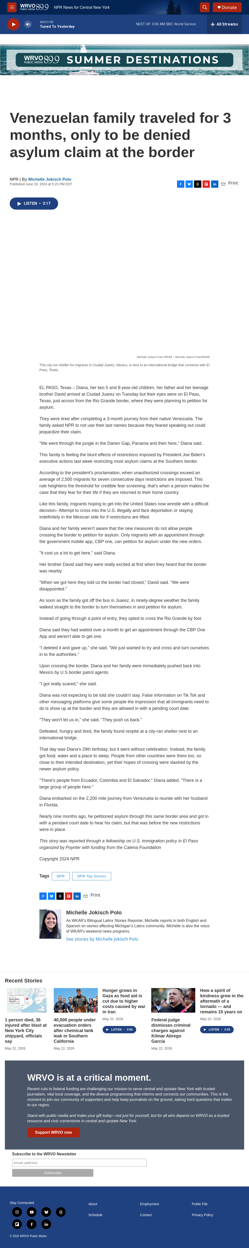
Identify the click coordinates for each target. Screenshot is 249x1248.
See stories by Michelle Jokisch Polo (102, 939)
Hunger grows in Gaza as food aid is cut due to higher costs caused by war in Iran (124, 1001)
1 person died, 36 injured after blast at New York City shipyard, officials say (26, 1030)
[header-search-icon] (205, 7)
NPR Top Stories (91, 876)
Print (233, 183)
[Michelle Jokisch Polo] (50, 924)
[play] (13, 24)
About (92, 1204)
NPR (61, 876)
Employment (149, 1204)
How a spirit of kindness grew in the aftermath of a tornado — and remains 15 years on (221, 1001)
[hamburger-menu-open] (12, 7)
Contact (146, 1215)
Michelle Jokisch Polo (49, 179)
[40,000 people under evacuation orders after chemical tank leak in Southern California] (76, 1000)
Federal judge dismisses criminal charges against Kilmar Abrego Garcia (170, 1030)
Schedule (95, 1215)
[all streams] (224, 24)
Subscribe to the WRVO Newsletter (44, 1154)
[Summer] (124, 59)
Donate (229, 7)
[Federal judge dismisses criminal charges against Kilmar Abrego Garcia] (173, 1000)
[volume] (28, 24)
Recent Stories (23, 981)
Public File (200, 1204)
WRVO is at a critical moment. (89, 1078)
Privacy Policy (202, 1215)
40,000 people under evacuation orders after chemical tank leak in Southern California (75, 1030)
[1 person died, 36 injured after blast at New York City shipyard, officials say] (27, 1000)
